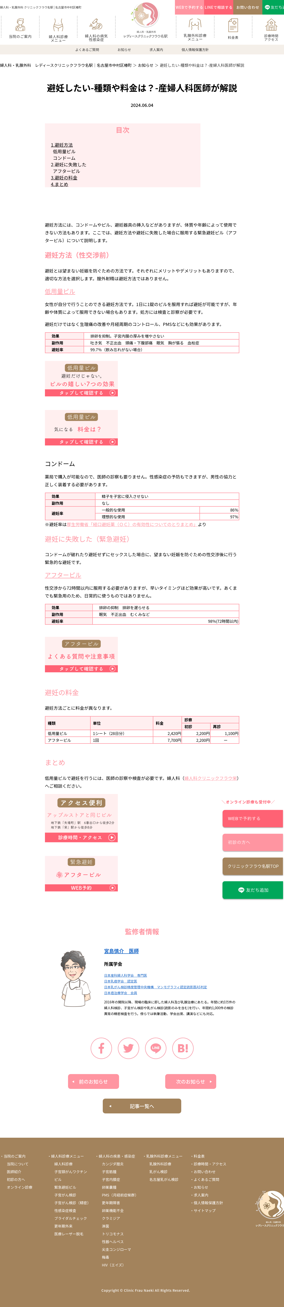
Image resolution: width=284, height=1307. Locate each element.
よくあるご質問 (87, 49)
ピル (58, 1179)
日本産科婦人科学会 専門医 (125, 975)
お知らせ (124, 49)
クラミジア (111, 1218)
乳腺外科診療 (160, 1163)
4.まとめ (60, 184)
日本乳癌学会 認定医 (120, 981)
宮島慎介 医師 (121, 950)
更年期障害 (111, 1202)
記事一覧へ (142, 1106)
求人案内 (156, 49)
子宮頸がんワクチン (70, 1171)
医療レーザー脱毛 (69, 1233)
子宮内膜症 (111, 1179)
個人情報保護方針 (195, 49)
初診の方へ (16, 1179)
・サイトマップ (202, 1210)
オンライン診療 (19, 1187)
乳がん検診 (158, 1171)
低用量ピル (63, 151)
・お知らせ (199, 1187)
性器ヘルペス (113, 1241)
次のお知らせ (190, 1081)
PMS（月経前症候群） (120, 1194)
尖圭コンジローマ (116, 1249)
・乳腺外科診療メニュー (163, 1156)
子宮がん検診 (65, 1194)
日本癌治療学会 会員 (120, 992)
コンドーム (63, 157)
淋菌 (105, 1226)
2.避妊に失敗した (68, 164)
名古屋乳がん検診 (164, 1179)
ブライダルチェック (70, 1218)
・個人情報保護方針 (206, 1202)
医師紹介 (14, 1171)
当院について (18, 1163)
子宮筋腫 (109, 1171)
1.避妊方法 (62, 144)
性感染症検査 (65, 1210)
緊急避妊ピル (65, 1187)
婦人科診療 (63, 1163)
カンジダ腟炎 (113, 1163)
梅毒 (105, 1257)
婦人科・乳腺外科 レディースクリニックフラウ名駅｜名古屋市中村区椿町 (66, 65)
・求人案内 (199, 1194)
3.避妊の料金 (64, 177)
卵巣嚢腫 (109, 1187)
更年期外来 (63, 1226)
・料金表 (197, 1156)
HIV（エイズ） (114, 1264)
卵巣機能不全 (113, 1210)
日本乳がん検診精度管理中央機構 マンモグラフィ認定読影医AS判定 (155, 986)
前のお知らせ (93, 1081)
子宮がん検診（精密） (72, 1202)
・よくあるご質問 (204, 1179)
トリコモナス (113, 1233)
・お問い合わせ (202, 1171)
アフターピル (65, 171)
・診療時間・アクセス (208, 1163)
